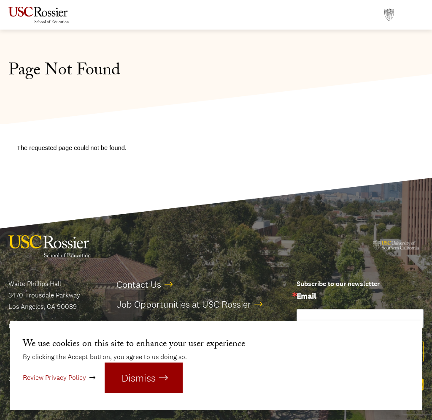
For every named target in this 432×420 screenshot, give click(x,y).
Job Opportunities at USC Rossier (183, 304)
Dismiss (139, 378)
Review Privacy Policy (54, 377)
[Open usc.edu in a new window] (389, 15)
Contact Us (138, 284)
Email (306, 296)
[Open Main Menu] (415, 15)
